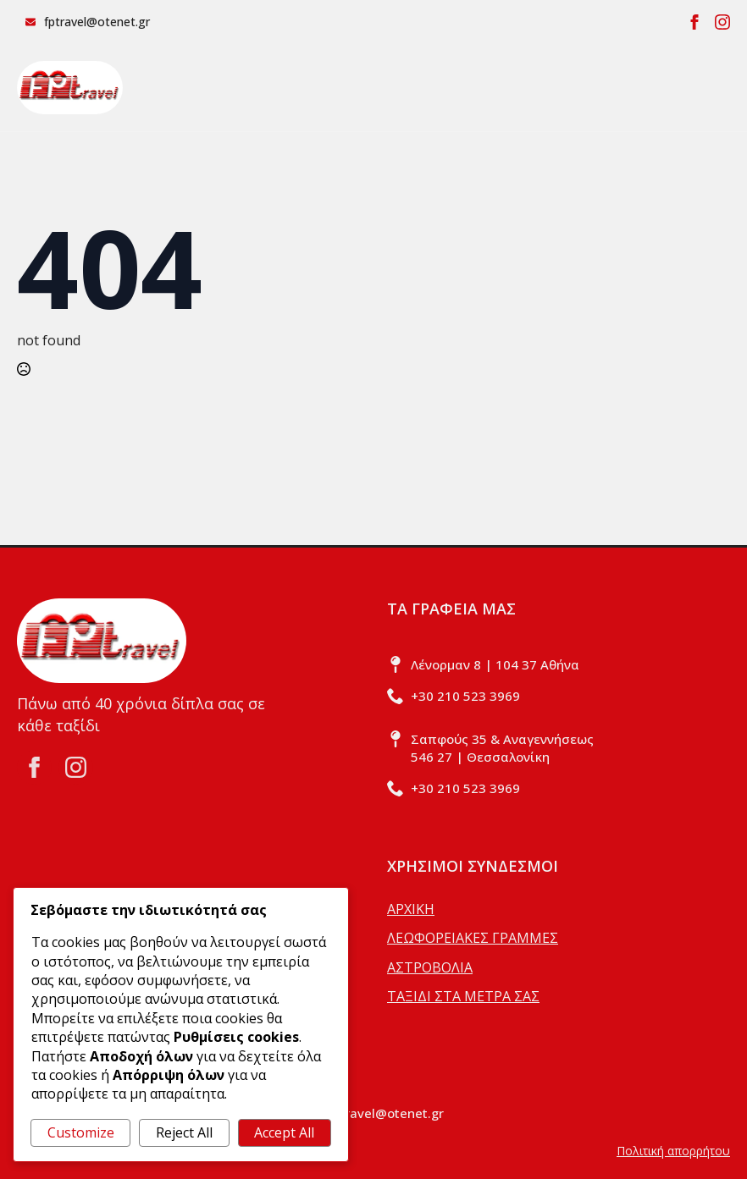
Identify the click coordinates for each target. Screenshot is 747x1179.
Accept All (284, 1132)
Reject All (184, 1132)
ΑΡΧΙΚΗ (410, 909)
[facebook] (694, 22)
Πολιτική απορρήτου (673, 1151)
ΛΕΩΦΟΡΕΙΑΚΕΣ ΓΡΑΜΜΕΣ (472, 937)
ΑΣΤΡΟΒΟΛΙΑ (430, 967)
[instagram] (722, 22)
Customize (80, 1132)
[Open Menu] (716, 87)
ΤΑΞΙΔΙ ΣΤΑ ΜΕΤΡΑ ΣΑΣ (463, 996)
